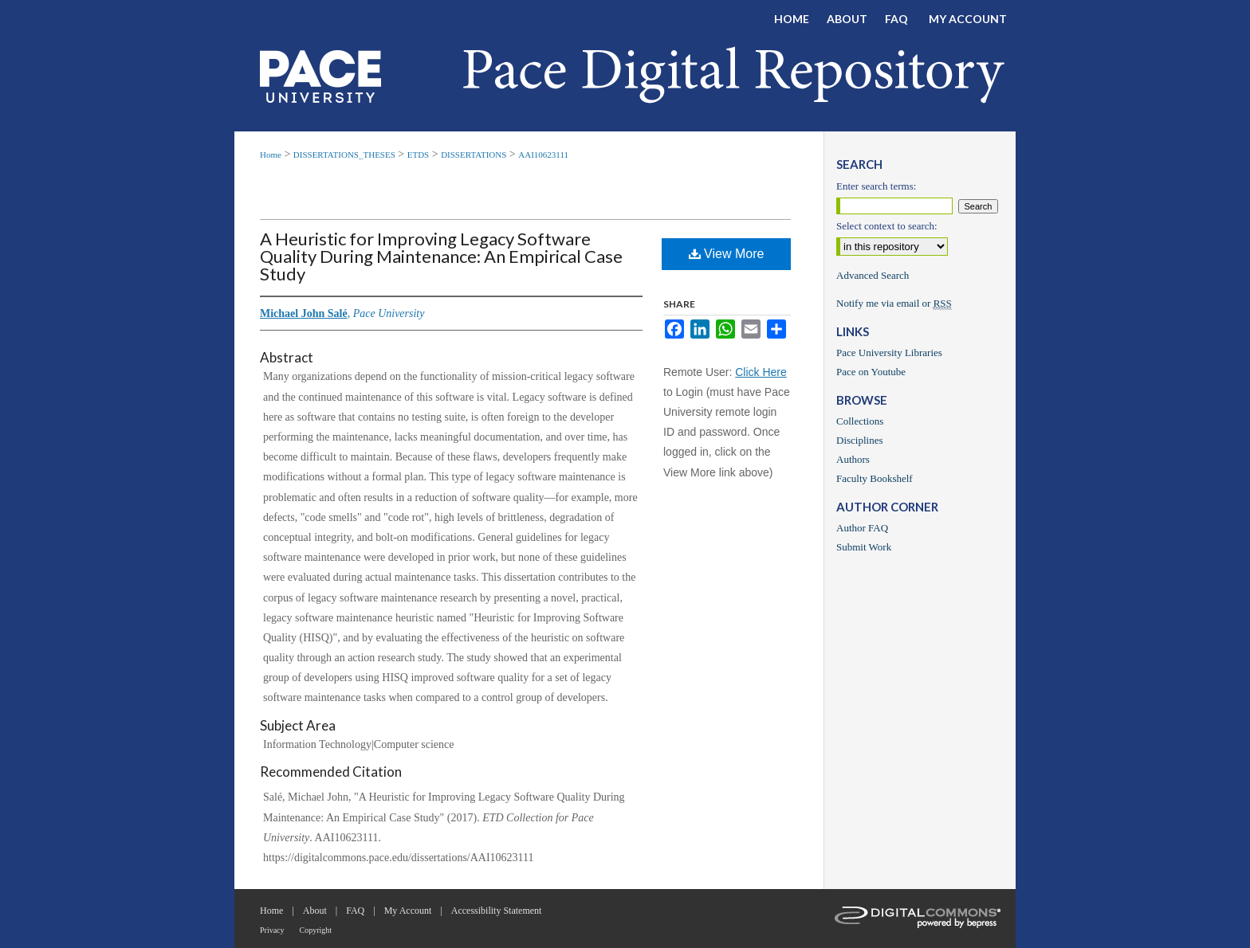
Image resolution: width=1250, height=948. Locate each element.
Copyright (316, 930)
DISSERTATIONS (473, 154)
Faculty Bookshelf (874, 478)
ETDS (418, 154)
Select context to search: (887, 226)
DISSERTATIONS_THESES (344, 154)
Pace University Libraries (889, 352)
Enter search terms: (876, 186)
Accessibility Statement (496, 910)
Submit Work (863, 547)
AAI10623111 (543, 154)
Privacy (272, 930)
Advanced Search (872, 275)
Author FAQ (862, 528)
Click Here (761, 372)
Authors (853, 459)
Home (270, 154)
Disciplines (859, 440)
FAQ (355, 910)
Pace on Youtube (871, 372)
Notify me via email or (894, 303)
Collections (859, 421)
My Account (408, 910)
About (315, 910)
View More (727, 254)
